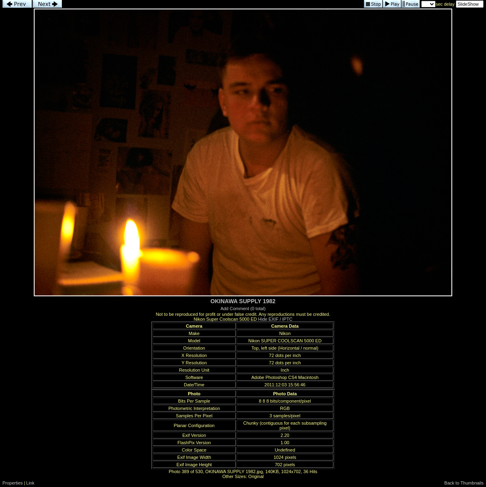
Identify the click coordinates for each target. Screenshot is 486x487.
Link (30, 482)
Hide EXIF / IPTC (275, 319)
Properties (12, 482)
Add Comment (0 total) (243, 308)
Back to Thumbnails (464, 482)
